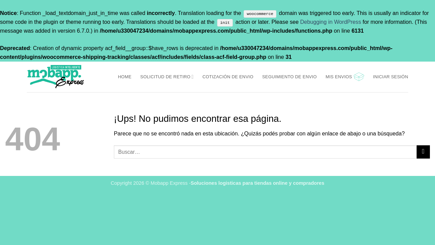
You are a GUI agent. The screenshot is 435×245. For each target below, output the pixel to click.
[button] (358, 76)
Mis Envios (339, 76)
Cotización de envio (228, 76)
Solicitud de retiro (167, 77)
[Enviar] (423, 152)
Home (125, 76)
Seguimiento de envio (289, 76)
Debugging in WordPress (330, 22)
